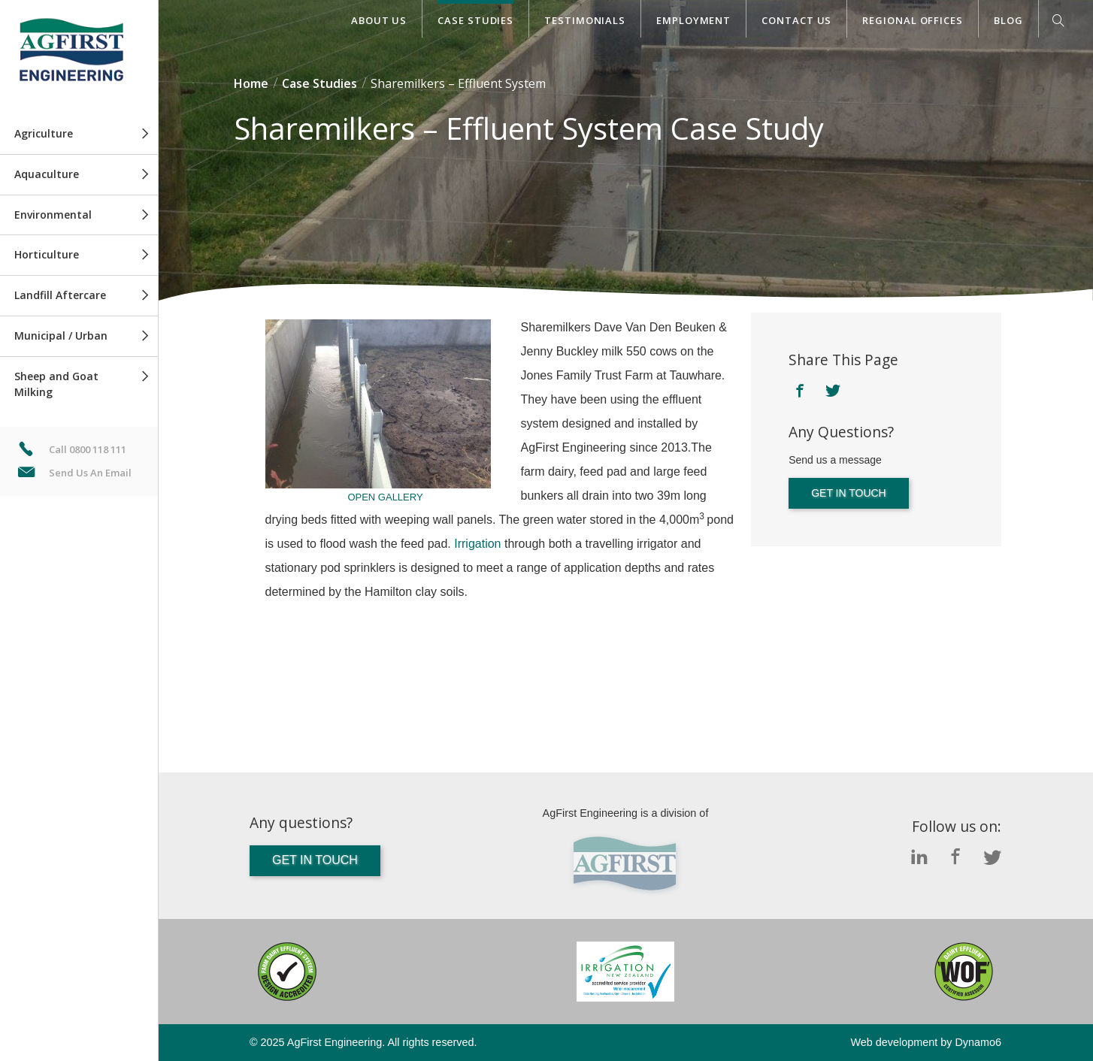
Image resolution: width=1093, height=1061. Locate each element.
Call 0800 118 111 (87, 449)
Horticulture (46, 254)
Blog (1008, 20)
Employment (693, 20)
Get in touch (848, 493)
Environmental (53, 214)
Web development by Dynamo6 (925, 1042)
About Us (379, 20)
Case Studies (475, 20)
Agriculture (43, 133)
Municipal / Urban (60, 335)
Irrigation (477, 543)
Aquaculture (46, 174)
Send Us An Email (90, 472)
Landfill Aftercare (60, 295)
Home (251, 83)
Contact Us (796, 20)
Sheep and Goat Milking (56, 384)
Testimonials (584, 20)
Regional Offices (912, 20)
